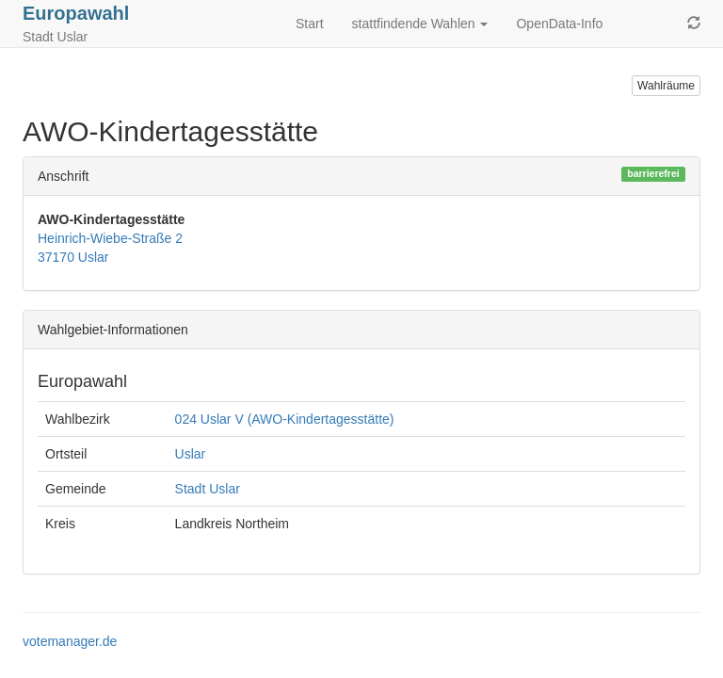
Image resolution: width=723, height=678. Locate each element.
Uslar (190, 453)
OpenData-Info (559, 23)
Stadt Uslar (207, 488)
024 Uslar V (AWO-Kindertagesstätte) (284, 419)
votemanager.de (70, 641)
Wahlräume (666, 85)
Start (310, 23)
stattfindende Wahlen (420, 23)
